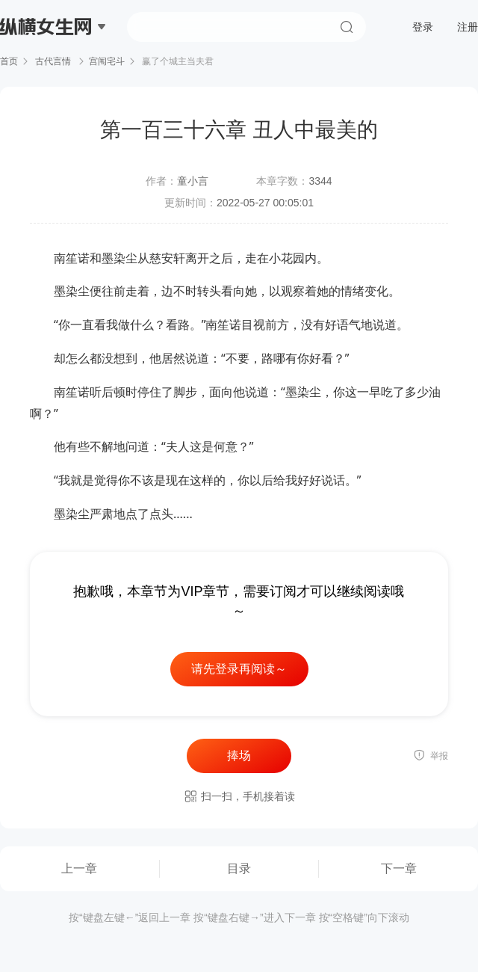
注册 (467, 27)
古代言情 (53, 61)
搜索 (346, 26)
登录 (422, 27)
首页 (9, 61)
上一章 (79, 868)
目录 (239, 868)
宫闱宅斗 (107, 61)
